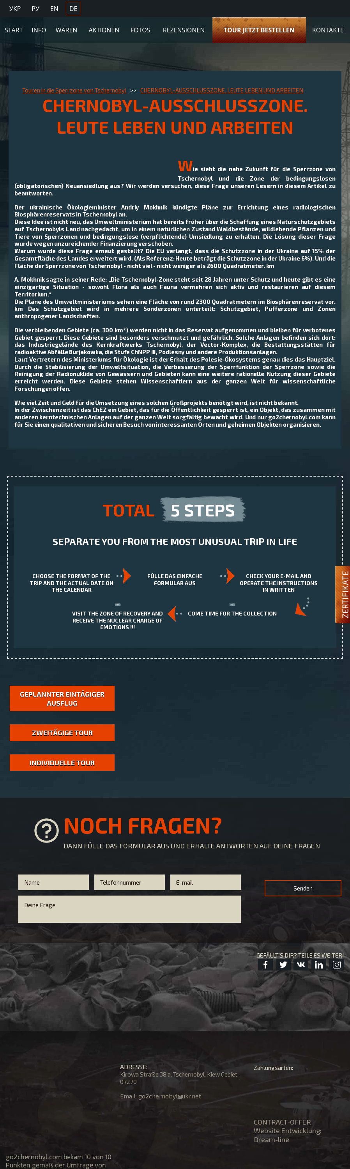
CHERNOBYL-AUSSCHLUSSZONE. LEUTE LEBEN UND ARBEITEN (221, 90)
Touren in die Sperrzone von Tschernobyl (74, 90)
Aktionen (104, 30)
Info (39, 30)
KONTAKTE (328, 30)
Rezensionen (184, 30)
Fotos (140, 30)
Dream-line (271, 1139)
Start (14, 30)
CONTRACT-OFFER (282, 1122)
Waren (67, 30)
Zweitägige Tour (62, 732)
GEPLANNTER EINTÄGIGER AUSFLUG (62, 698)
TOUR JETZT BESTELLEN (259, 30)
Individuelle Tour (62, 762)
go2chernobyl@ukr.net (169, 1096)
